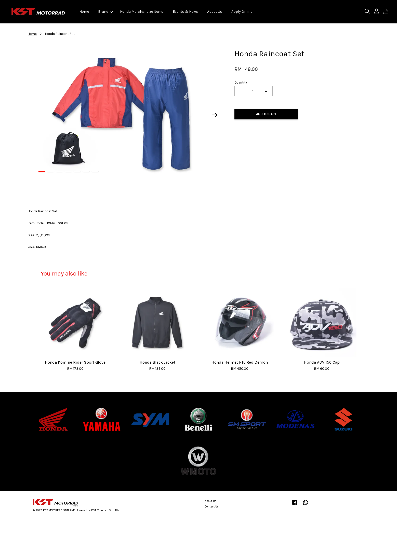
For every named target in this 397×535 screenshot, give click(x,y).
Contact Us (212, 506)
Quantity (240, 82)
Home (84, 11)
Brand (105, 11)
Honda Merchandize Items (141, 11)
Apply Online (241, 11)
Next (214, 115)
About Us (214, 11)
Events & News (185, 11)
